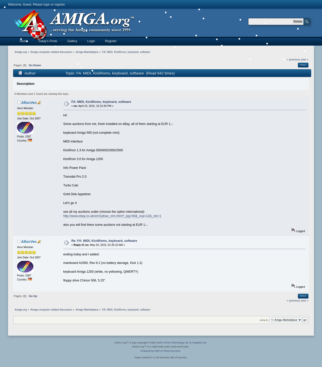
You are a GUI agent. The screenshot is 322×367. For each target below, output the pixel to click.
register (60, 4)
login (46, 4)
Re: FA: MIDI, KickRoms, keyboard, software (104, 241)
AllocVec (29, 102)
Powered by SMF (150, 350)
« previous (293, 59)
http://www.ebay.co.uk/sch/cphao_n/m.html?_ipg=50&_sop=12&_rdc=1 (112, 216)
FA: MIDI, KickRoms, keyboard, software (101, 102)
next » (304, 59)
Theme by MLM (171, 350)
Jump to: (264, 320)
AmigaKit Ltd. (199, 342)
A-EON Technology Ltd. (176, 342)
